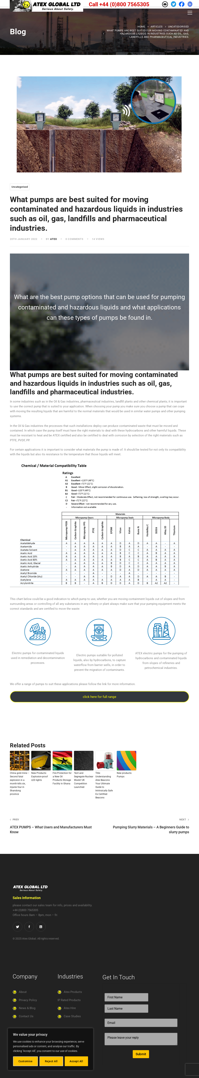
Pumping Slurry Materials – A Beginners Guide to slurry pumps (148, 826)
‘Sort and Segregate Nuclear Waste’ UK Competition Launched (83, 780)
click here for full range (99, 697)
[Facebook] (29, 927)
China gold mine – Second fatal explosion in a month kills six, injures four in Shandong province (19, 783)
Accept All (76, 1061)
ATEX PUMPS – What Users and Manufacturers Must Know (51, 826)
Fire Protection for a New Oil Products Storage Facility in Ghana (62, 778)
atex (53, 239)
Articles (156, 26)
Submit (141, 1054)
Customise (25, 1061)
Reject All (51, 1061)
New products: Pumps (124, 775)
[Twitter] (17, 927)
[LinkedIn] (41, 927)
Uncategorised (178, 26)
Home (141, 26)
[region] (50, 1049)
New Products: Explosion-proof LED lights (39, 776)
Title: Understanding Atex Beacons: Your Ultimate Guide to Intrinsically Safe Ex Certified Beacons (104, 785)
